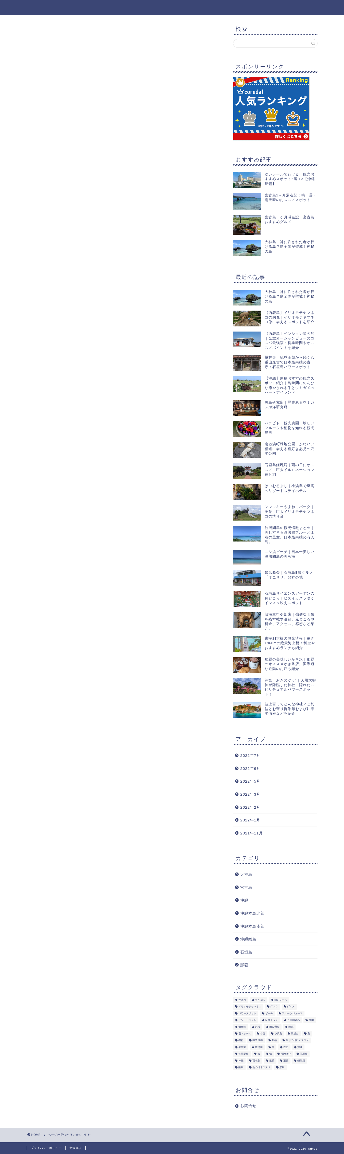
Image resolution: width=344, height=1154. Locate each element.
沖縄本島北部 (252, 913)
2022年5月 (250, 781)
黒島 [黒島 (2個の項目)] (282, 1067)
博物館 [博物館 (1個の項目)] (242, 1027)
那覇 (244, 965)
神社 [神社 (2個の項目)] (241, 1060)
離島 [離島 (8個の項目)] (241, 1067)
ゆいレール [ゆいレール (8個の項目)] (280, 1000)
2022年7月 (250, 755)
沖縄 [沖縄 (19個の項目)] (299, 1047)
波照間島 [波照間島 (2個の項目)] (243, 1054)
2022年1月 (250, 820)
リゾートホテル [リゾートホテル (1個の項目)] (247, 1020)
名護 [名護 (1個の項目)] (257, 1027)
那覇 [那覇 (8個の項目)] (285, 1060)
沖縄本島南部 (252, 926)
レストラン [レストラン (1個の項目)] (271, 1020)
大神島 (53, 249)
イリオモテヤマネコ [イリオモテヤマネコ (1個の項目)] (249, 1006)
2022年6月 (250, 768)
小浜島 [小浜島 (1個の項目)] (278, 1033)
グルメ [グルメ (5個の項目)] (291, 1006)
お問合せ (248, 1106)
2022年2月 (250, 807)
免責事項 (75, 1147)
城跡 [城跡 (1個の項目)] (291, 1027)
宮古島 (246, 887)
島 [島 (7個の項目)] (309, 1033)
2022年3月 (250, 794)
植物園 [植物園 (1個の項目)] (259, 1047)
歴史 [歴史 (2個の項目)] (285, 1047)
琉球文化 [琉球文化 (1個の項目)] (286, 1054)
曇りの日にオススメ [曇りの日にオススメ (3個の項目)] (297, 1040)
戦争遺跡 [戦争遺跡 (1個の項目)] (257, 1040)
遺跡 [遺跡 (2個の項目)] (271, 1060)
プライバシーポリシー (46, 1147)
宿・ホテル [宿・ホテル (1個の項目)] (244, 1033)
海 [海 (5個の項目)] (259, 1054)
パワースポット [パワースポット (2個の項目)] (247, 1013)
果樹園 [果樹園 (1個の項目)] (242, 1047)
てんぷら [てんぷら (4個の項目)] (260, 1000)
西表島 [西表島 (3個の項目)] (256, 1060)
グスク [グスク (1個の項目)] (274, 1006)
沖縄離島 (248, 939)
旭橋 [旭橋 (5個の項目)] (274, 1040)
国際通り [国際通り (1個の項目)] (274, 1027)
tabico (34, 7)
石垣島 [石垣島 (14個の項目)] (304, 1054)
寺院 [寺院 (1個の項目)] (262, 1033)
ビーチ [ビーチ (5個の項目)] (269, 1013)
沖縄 (51, 256)
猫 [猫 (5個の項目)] (270, 1054)
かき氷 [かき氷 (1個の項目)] (242, 1000)
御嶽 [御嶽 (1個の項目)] (241, 1040)
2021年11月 (251, 833)
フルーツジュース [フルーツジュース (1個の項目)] (292, 1013)
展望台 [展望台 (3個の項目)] (295, 1033)
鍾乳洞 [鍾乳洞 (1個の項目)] (301, 1060)
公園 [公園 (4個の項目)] (311, 1020)
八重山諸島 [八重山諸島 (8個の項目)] (293, 1020)
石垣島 (246, 952)
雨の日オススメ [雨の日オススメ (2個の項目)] (261, 1067)
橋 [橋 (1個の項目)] (273, 1047)
